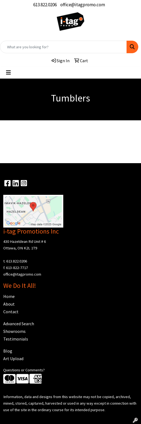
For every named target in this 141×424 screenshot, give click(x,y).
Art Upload (13, 358)
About (9, 304)
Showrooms (14, 331)
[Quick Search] (63, 47)
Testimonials (15, 339)
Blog (7, 351)
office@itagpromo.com (82, 5)
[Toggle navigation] (8, 72)
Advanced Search (18, 323)
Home (9, 296)
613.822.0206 (45, 5)
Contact (11, 311)
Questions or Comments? (24, 370)
